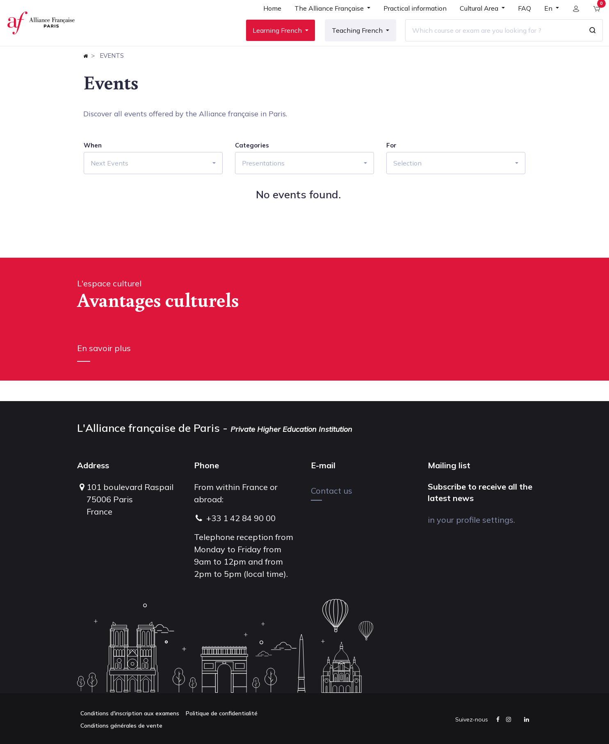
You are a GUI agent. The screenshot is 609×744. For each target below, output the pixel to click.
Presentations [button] (263, 183)
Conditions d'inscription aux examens (129, 713)
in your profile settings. (471, 520)
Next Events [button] (109, 183)
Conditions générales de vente (121, 725)
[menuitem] (267, 21)
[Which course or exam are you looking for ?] (488, 40)
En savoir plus (104, 368)
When (93, 166)
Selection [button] (407, 183)
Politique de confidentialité (222, 713)
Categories (252, 166)
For (391, 166)
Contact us (331, 490)
